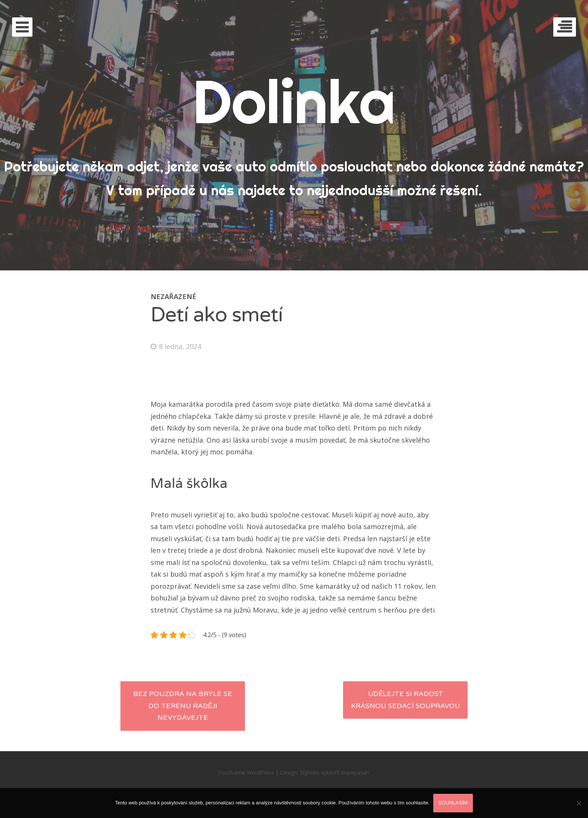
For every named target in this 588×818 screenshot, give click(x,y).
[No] (578, 803)
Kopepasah (355, 772)
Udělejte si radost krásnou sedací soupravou (405, 700)
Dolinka (294, 101)
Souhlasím (453, 803)
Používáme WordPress (246, 772)
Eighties (310, 772)
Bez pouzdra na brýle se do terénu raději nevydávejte (182, 706)
